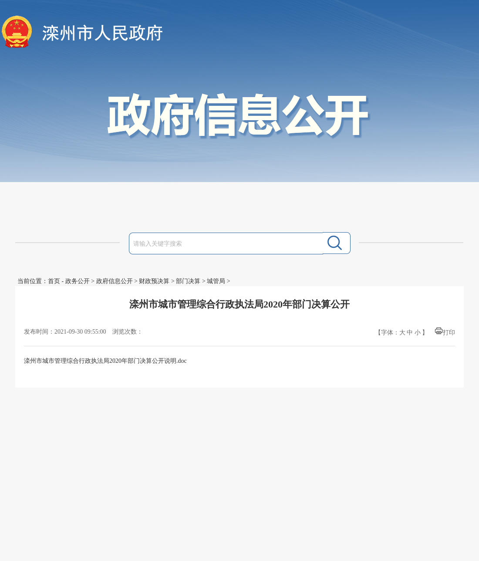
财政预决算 (154, 281)
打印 (449, 332)
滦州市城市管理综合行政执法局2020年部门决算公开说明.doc (105, 361)
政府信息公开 (114, 281)
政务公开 (77, 281)
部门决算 (188, 281)
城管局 (216, 281)
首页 (54, 281)
